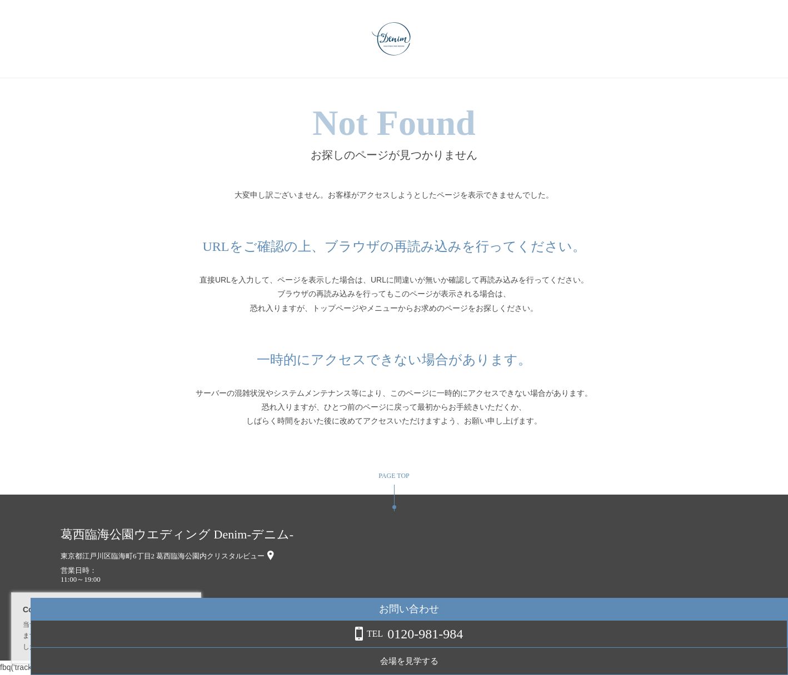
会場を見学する (699, 661)
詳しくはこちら (112, 647)
